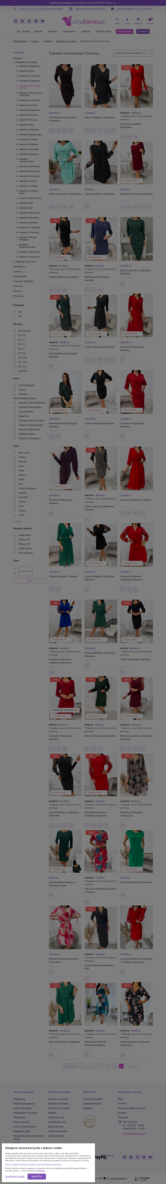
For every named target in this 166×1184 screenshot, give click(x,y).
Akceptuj (37, 1176)
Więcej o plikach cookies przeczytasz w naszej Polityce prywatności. (33, 1164)
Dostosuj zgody (15, 1176)
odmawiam (40, 1170)
